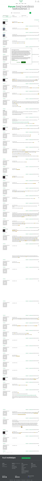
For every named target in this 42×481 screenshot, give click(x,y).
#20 (38, 168)
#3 (38, 34)
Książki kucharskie (24, 467)
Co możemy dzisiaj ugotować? (25, 470)
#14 (38, 119)
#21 (38, 176)
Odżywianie (23, 468)
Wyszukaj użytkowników (34, 466)
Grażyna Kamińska (5, 78)
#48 (38, 431)
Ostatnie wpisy (13, 468)
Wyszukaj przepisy (4, 464)
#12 (38, 100)
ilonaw (4, 27)
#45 (38, 391)
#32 (38, 269)
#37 (38, 332)
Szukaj (32, 463)
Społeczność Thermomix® (25, 464)
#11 (38, 93)
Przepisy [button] (17, 3)
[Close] (31, 49)
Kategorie (3, 465)
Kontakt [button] (22, 3)
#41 (38, 362)
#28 (38, 229)
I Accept (23, 62)
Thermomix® (23, 465)
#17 (38, 141)
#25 (38, 205)
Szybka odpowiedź (5, 19)
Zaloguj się (13, 465)
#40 (38, 355)
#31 (38, 261)
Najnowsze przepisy (4, 466)
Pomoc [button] (25, 3)
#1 (38, 21)
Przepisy (3, 463)
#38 (38, 340)
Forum (22, 463)
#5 (38, 48)
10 (24, 16)
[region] (21, 56)
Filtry (7, 16)
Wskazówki (23, 469)
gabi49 (4, 110)
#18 (38, 149)
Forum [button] (19, 3)
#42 (38, 370)
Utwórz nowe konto (14, 466)
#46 (38, 411)
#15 (38, 127)
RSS (31, 467)
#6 (38, 56)
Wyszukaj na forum (33, 465)
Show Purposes (18, 62)
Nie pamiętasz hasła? (14, 467)
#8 (38, 71)
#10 (38, 85)
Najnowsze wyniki (16, 16)
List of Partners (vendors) (14, 60)
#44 (38, 384)
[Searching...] (21, 13)
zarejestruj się (31, 32)
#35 (38, 317)
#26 (38, 212)
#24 (38, 197)
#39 (38, 347)
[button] (35, 1)
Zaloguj (27, 32)
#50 (38, 445)
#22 (38, 182)
